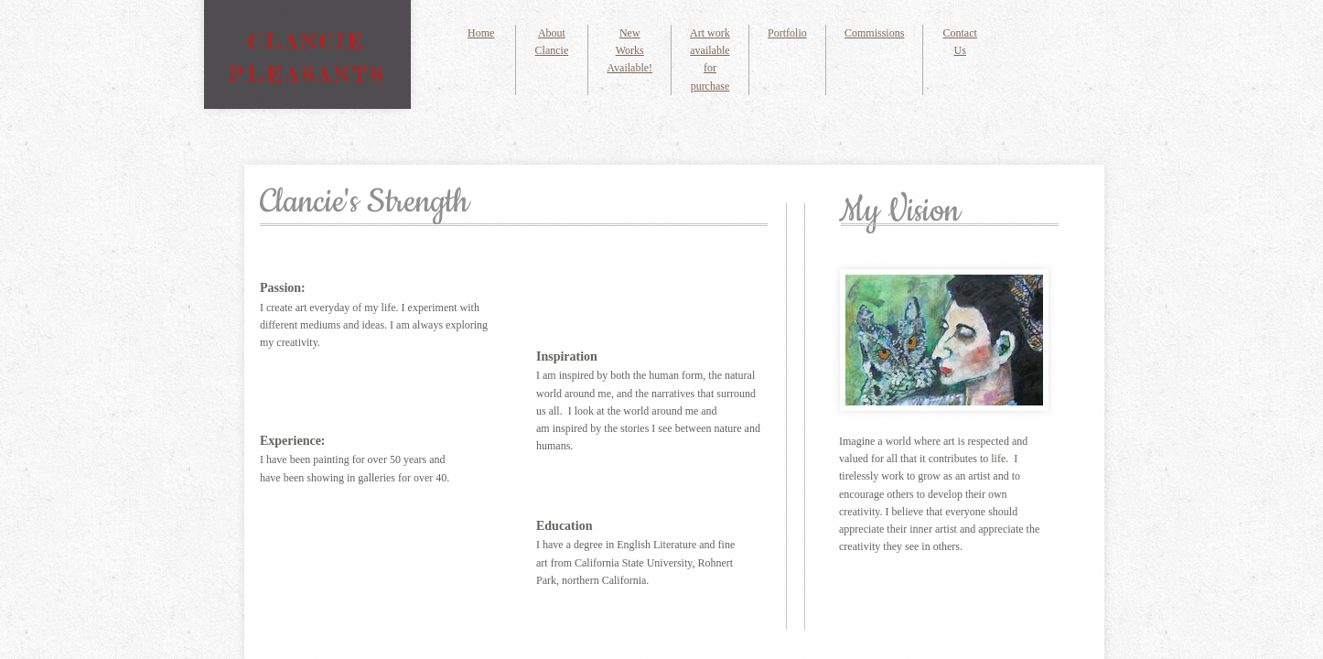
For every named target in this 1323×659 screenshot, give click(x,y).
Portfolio (787, 33)
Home (481, 33)
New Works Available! (629, 50)
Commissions (874, 33)
